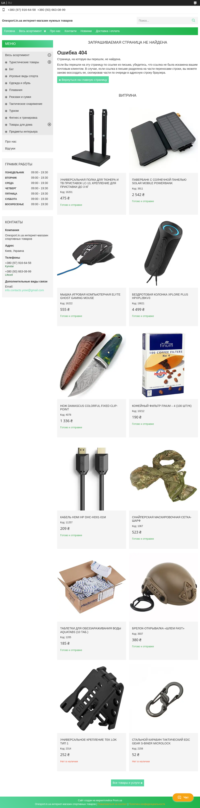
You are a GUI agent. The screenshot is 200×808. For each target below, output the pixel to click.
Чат (183, 797)
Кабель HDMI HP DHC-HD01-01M (83, 517)
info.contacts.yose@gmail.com (24, 290)
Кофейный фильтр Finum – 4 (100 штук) (161, 405)
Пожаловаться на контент (112, 804)
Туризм (14, 110)
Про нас (55, 31)
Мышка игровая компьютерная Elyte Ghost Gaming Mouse (90, 296)
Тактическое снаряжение (25, 103)
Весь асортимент (30, 31)
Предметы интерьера (23, 131)
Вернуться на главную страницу (84, 79)
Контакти (71, 31)
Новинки (86, 31)
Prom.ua (117, 800)
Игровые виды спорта (23, 76)
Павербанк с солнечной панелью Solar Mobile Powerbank (159, 181)
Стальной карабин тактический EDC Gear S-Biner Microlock (161, 741)
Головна (9, 31)
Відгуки (10, 148)
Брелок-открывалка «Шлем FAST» (158, 628)
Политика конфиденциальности (147, 804)
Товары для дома (20, 124)
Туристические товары (24, 62)
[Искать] (193, 20)
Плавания (15, 90)
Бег (11, 69)
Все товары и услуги (126, 782)
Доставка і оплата (108, 31)
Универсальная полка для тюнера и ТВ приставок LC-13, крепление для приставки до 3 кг (89, 183)
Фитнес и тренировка (23, 117)
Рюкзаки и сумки (20, 97)
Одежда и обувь (20, 83)
